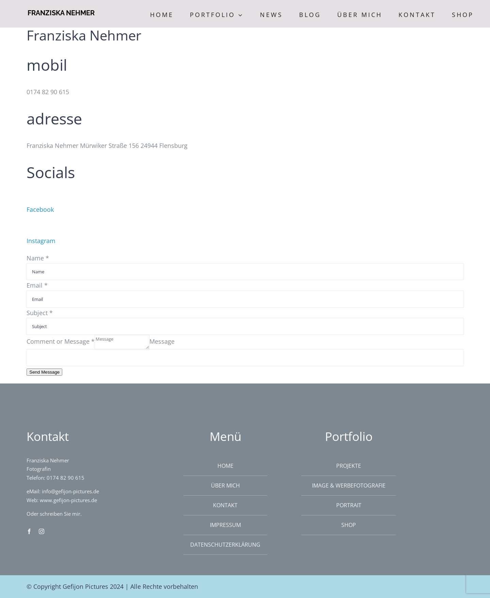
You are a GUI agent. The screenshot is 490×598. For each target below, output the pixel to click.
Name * (38, 258)
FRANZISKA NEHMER (61, 13)
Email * (37, 285)
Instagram (41, 241)
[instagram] (41, 531)
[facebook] (29, 531)
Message (162, 341)
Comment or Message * (61, 341)
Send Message (44, 372)
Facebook (40, 209)
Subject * (40, 313)
